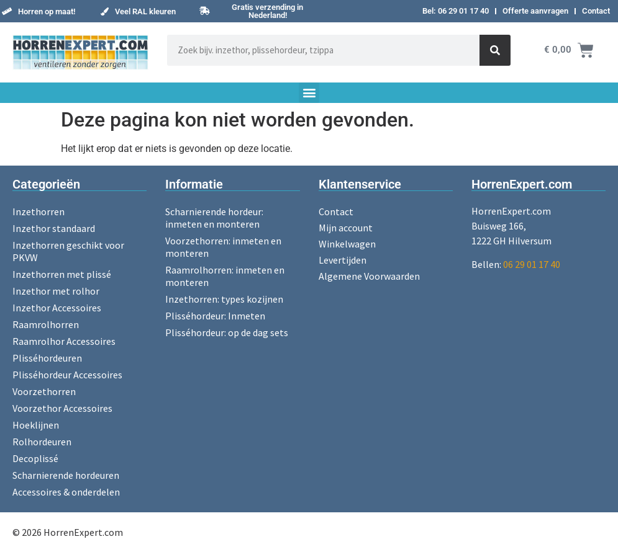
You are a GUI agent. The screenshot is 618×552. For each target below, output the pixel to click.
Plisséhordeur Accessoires (67, 374)
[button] (38, 11)
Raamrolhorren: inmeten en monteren (224, 276)
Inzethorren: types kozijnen (224, 299)
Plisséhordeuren (47, 358)
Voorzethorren (44, 391)
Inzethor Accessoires (56, 307)
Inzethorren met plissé (61, 274)
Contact (596, 11)
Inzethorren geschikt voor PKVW (68, 251)
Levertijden (342, 260)
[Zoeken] (495, 50)
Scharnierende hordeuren (65, 475)
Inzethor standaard (53, 228)
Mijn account (346, 227)
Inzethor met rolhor (55, 291)
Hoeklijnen (35, 425)
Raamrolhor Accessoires (64, 341)
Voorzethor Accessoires (62, 408)
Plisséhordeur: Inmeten (215, 315)
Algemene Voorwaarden (369, 276)
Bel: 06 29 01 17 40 (455, 11)
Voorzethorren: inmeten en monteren (223, 246)
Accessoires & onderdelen (66, 492)
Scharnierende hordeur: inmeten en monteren (214, 217)
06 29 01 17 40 (531, 264)
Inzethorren (38, 211)
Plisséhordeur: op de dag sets (226, 332)
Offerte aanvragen (535, 11)
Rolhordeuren (41, 441)
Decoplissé (35, 458)
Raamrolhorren (45, 324)
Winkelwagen (347, 244)
